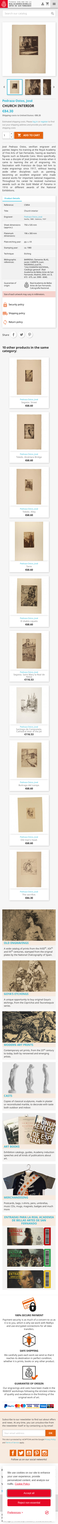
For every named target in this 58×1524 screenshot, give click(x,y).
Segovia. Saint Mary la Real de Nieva (29, 675)
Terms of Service (12, 1442)
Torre (29, 566)
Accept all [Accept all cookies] (29, 1493)
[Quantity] (6, 135)
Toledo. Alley (29, 511)
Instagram (44, 1453)
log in (35, 121)
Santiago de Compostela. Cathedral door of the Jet (29, 730)
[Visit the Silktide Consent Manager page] (47, 1512)
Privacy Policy (50, 1439)
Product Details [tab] (12, 198)
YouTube (29, 1453)
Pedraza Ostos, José (33, 216)
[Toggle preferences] (15, 1512)
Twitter (21, 1453)
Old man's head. (29, 839)
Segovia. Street (29, 402)
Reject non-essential (29, 1502)
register (44, 121)
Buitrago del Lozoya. (29, 785)
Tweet (21, 334)
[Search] (29, 13)
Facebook (13, 1453)
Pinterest (29, 334)
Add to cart (28, 135)
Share (13, 334)
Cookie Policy (22, 1484)
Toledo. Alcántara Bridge (29, 456)
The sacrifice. (29, 894)
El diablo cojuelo (29, 621)
